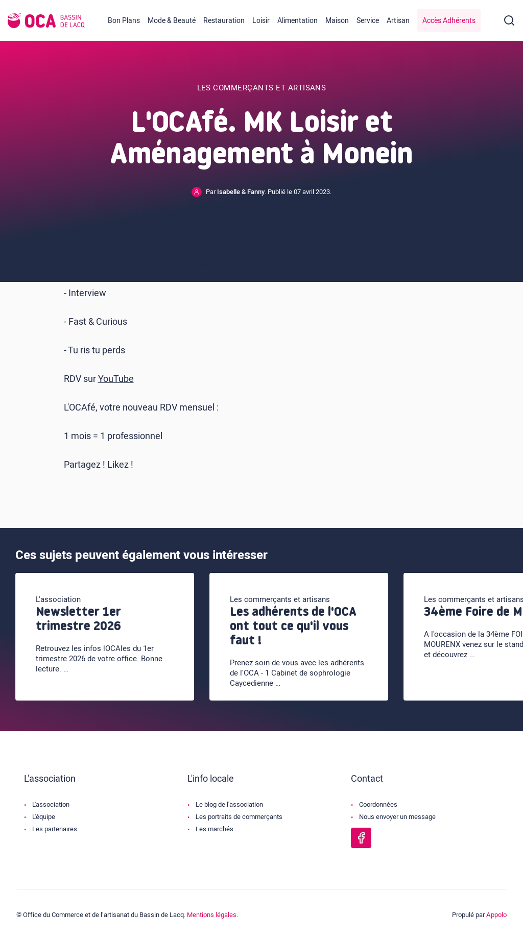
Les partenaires (54, 829)
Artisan (398, 20)
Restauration (224, 20)
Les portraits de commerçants (239, 817)
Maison (337, 20)
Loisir (261, 20)
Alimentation (297, 20)
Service (367, 20)
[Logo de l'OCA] (46, 20)
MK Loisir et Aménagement (119, 265)
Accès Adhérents (449, 20)
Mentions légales (211, 915)
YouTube (116, 379)
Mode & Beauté (172, 20)
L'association (50, 804)
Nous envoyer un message (397, 817)
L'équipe (43, 817)
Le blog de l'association (229, 804)
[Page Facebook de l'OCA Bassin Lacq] (361, 838)
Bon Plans (124, 20)
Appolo (496, 915)
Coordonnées (378, 804)
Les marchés (214, 829)
